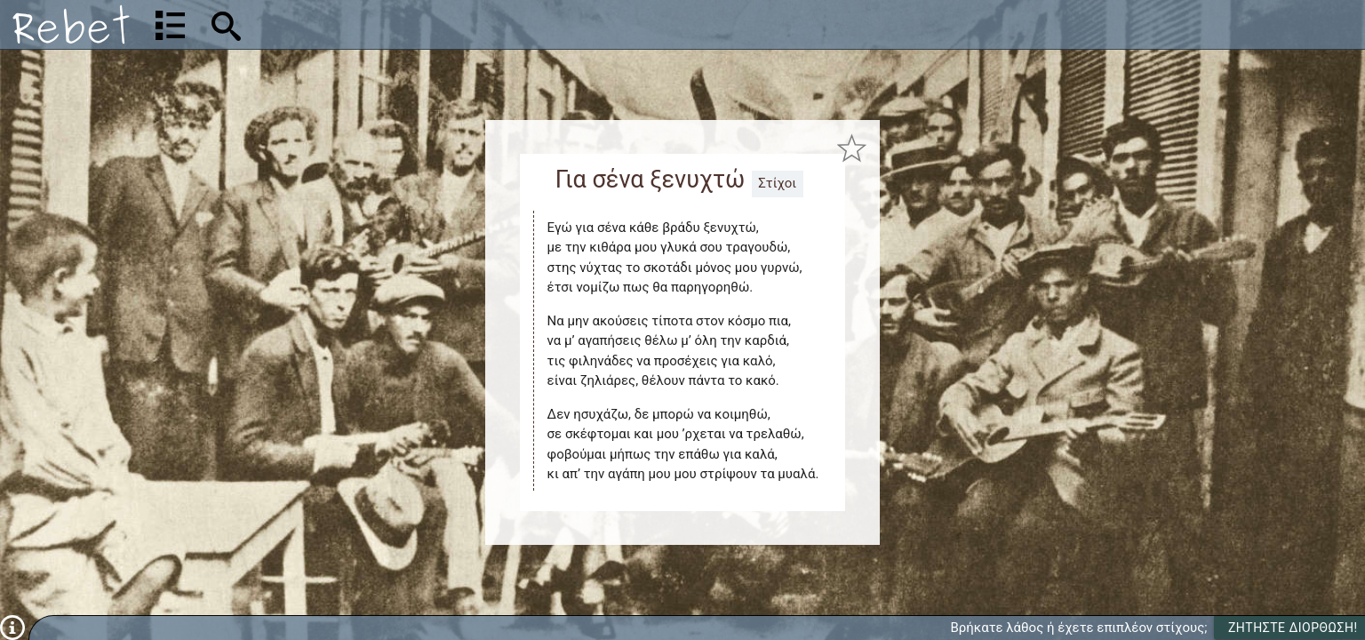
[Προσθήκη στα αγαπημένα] (852, 149)
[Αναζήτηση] (343, 24)
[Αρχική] (71, 24)
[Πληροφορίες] (12, 627)
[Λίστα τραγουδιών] (170, 25)
